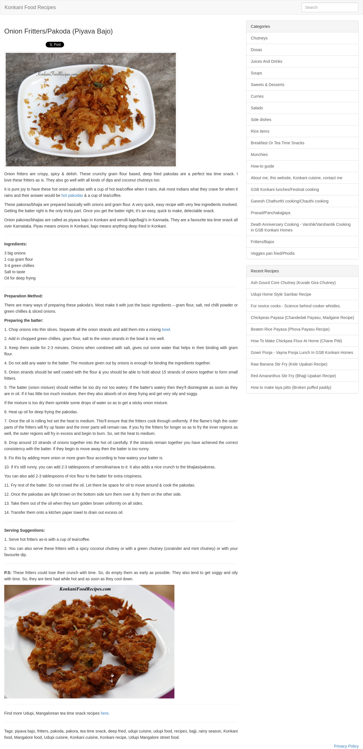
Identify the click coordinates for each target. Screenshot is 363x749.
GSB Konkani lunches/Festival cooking (285, 189)
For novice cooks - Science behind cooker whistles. (296, 306)
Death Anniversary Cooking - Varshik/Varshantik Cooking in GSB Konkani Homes (301, 227)
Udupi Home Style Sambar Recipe (281, 294)
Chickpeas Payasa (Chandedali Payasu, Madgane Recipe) (302, 317)
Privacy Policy (346, 746)
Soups (256, 73)
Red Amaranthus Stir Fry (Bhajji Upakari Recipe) (293, 376)
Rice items (260, 131)
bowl (166, 329)
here (105, 713)
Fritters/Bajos (262, 241)
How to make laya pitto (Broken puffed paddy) (291, 387)
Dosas (256, 49)
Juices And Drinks (266, 61)
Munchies (259, 154)
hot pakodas (72, 195)
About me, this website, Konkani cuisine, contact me (296, 178)
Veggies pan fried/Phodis (273, 253)
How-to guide (262, 166)
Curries (257, 96)
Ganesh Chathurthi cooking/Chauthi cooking (289, 201)
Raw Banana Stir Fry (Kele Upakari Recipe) (289, 364)
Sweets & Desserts (267, 84)
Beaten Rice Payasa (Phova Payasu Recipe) (290, 329)
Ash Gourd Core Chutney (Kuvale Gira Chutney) (293, 282)
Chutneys (259, 38)
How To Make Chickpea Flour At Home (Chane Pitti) (296, 341)
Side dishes (261, 119)
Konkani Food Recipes (30, 7)
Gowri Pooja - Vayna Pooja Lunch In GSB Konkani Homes (302, 352)
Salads (257, 108)
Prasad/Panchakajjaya (270, 212)
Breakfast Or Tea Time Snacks (277, 143)
